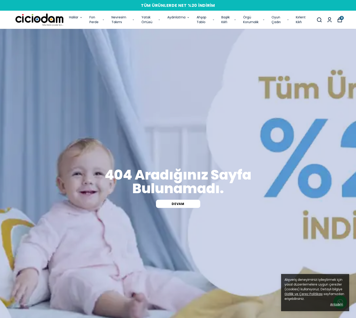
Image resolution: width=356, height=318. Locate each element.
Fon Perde (97, 19)
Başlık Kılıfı (228, 19)
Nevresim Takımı (123, 19)
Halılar (76, 17)
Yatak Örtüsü (151, 19)
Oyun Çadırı (280, 19)
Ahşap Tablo (206, 19)
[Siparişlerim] (329, 20)
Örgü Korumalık (254, 19)
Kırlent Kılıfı (301, 19)
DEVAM (178, 204)
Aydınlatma (178, 17)
